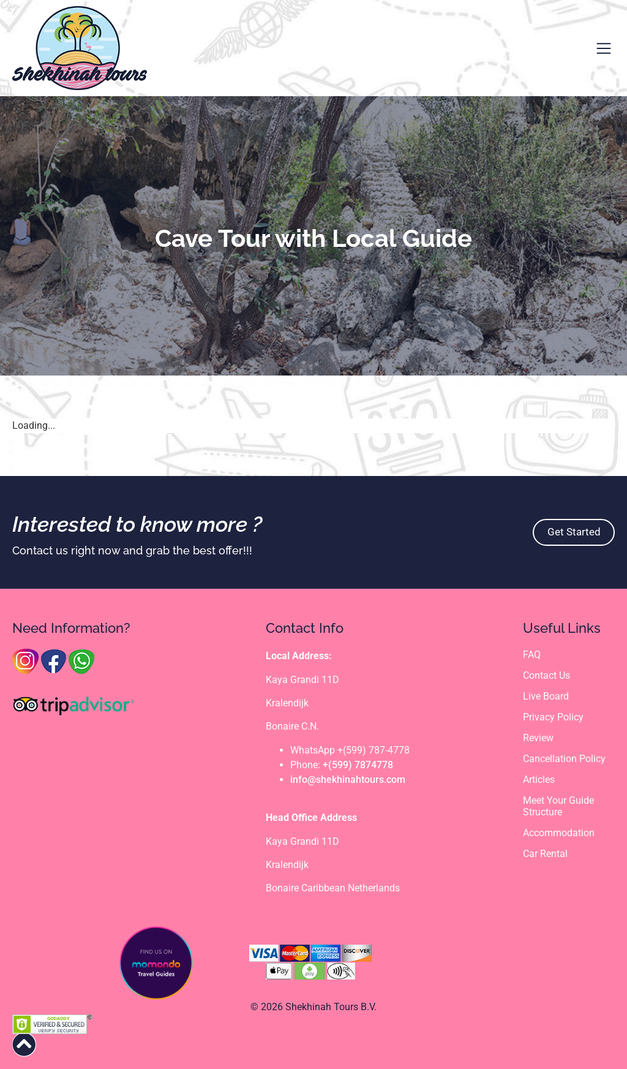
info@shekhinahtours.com (347, 779)
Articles (539, 780)
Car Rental (545, 855)
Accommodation (559, 834)
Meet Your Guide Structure (558, 807)
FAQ (532, 654)
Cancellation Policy (564, 759)
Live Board (546, 697)
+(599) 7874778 (358, 765)
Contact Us (546, 675)
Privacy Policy (553, 717)
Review (538, 738)
